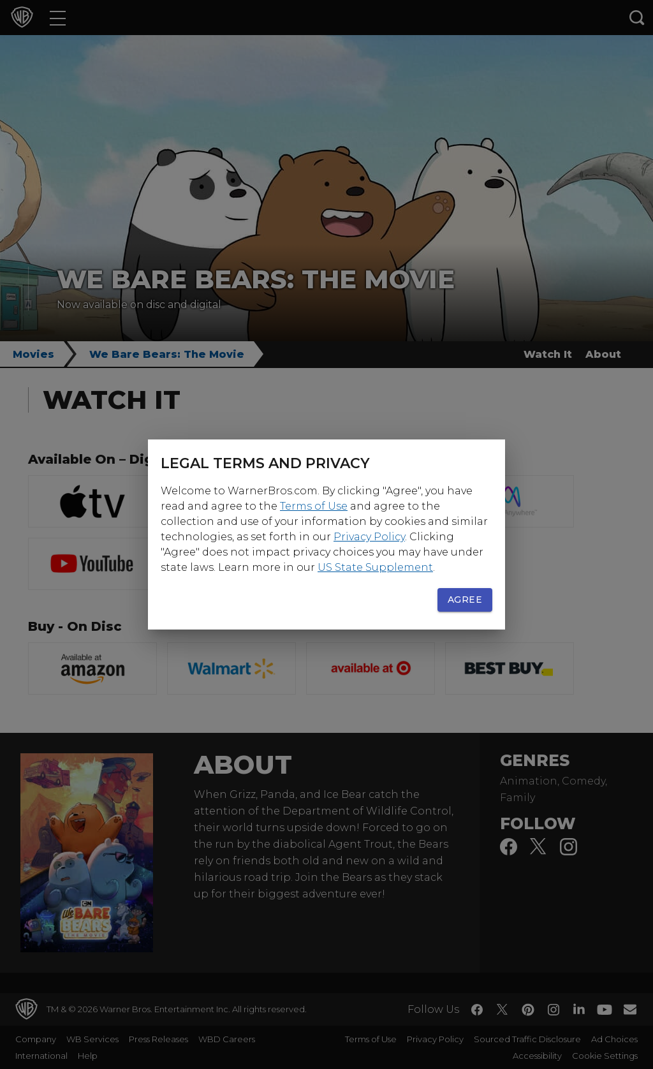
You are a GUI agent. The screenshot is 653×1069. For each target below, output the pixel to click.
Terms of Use (314, 506)
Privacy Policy (369, 537)
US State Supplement (375, 567)
